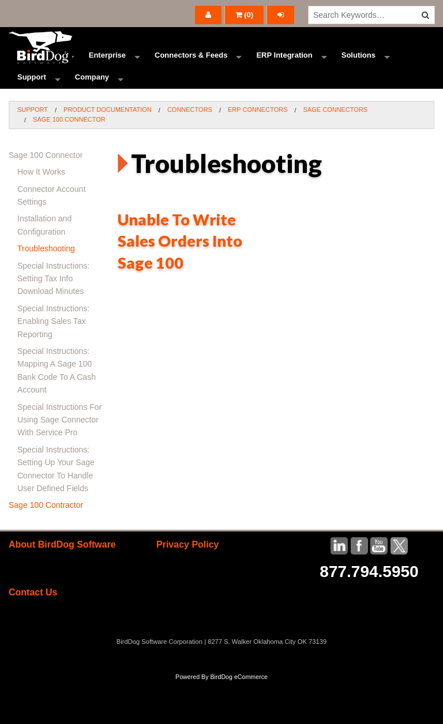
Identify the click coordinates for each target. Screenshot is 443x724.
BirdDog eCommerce (239, 719)
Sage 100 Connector (69, 162)
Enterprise (107, 66)
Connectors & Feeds (191, 66)
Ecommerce (38, 66)
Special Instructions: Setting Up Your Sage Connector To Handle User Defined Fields (56, 511)
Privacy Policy (187, 586)
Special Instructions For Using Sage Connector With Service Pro (59, 462)
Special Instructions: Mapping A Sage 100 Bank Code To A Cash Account (56, 412)
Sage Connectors (335, 151)
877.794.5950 (369, 614)
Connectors (189, 151)
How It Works (41, 214)
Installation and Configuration (44, 267)
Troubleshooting (46, 291)
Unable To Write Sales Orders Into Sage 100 (180, 283)
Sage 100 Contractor (46, 547)
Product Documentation (107, 151)
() (244, 14)
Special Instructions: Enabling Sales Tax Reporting (53, 363)
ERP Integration (284, 66)
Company (92, 109)
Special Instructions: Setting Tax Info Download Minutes (53, 320)
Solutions (358, 66)
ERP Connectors (258, 151)
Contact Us (33, 635)
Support (31, 109)
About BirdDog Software (62, 586)
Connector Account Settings (51, 237)
